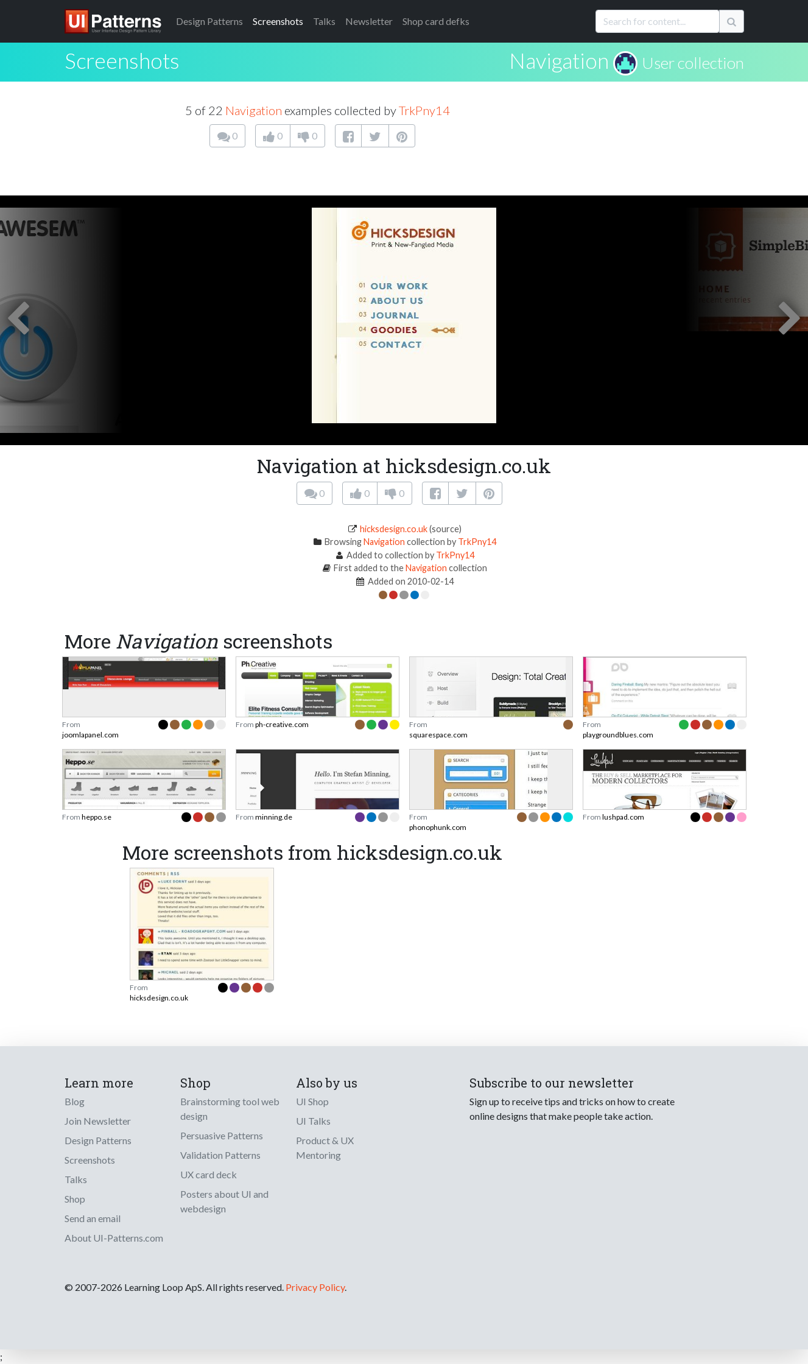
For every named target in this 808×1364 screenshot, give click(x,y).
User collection (693, 62)
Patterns (209, 21)
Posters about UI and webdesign (224, 1201)
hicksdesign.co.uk (393, 529)
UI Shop (312, 1101)
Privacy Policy (315, 1287)
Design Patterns (98, 1140)
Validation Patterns (220, 1155)
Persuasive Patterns (221, 1135)
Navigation (559, 60)
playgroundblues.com (618, 734)
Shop (75, 1198)
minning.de (273, 816)
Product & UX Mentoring (325, 1147)
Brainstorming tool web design (229, 1108)
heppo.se (96, 816)
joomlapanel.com (90, 734)
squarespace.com (438, 734)
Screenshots (278, 21)
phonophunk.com (437, 827)
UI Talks (313, 1121)
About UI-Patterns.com (114, 1237)
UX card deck (208, 1174)
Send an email (93, 1218)
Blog (75, 1101)
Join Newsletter (98, 1121)
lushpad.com (623, 816)
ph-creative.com (282, 724)
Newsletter (369, 21)
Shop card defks (435, 21)
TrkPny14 (424, 110)
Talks (324, 21)
